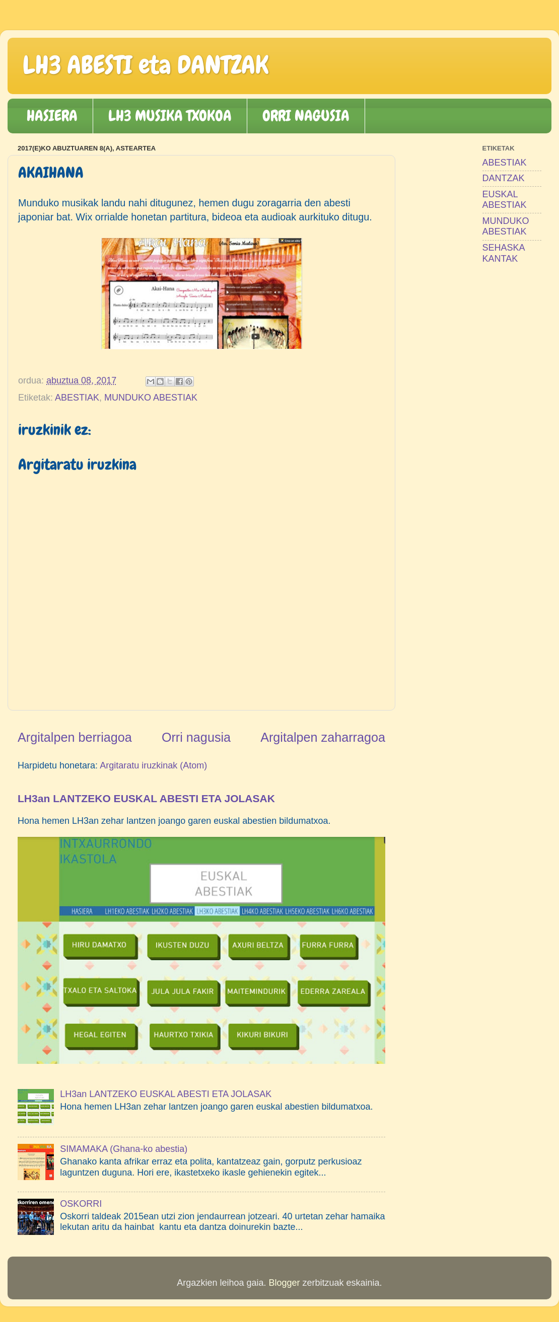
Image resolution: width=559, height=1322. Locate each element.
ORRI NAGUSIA (306, 115)
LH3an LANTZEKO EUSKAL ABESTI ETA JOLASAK (146, 798)
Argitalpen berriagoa (75, 737)
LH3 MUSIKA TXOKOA (170, 115)
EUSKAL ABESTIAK (504, 199)
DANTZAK (503, 178)
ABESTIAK (77, 398)
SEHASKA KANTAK (503, 253)
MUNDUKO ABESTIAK (150, 398)
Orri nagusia (196, 737)
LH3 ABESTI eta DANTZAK (145, 65)
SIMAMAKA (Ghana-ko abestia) (123, 1149)
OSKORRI (81, 1204)
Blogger (284, 1283)
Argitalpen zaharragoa (322, 737)
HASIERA (52, 115)
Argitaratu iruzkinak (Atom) (153, 765)
